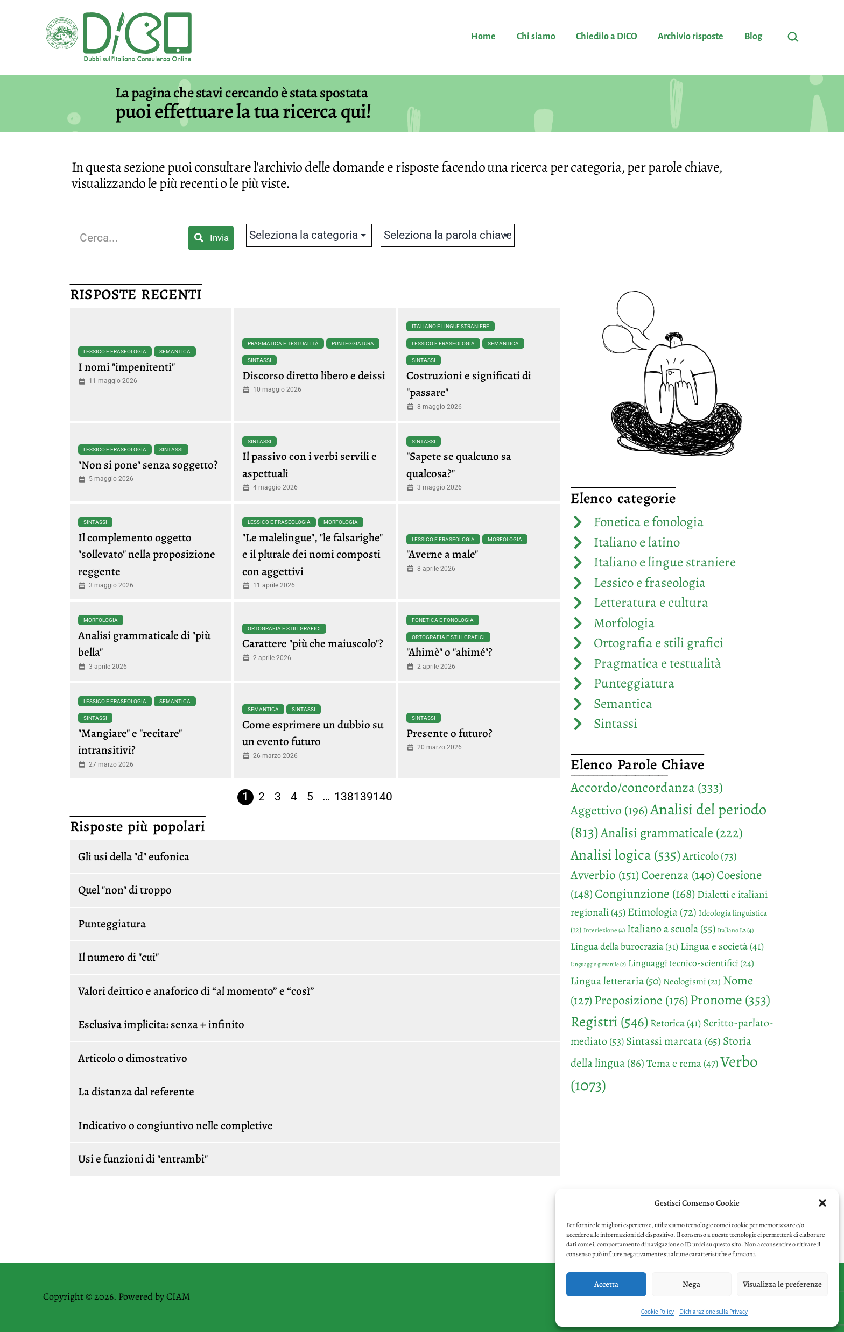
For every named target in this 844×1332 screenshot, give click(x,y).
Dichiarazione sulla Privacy (713, 1311)
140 (382, 796)
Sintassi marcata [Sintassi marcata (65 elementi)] (673, 1040)
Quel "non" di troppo (125, 889)
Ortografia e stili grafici (284, 629)
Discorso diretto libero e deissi (313, 375)
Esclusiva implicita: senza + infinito (161, 1024)
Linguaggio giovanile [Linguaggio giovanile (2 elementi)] (598, 964)
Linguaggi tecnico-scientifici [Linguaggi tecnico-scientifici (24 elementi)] (691, 963)
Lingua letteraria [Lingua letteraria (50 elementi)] (616, 981)
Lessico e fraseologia (114, 352)
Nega (691, 1284)
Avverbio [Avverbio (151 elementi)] (605, 875)
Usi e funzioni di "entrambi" (143, 1158)
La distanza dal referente (136, 1091)
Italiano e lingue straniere (450, 326)
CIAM (178, 1296)
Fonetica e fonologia (443, 620)
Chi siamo (536, 36)
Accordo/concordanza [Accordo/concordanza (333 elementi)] (647, 787)
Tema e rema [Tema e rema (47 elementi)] (682, 1063)
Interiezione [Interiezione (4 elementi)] (604, 930)
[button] (822, 1203)
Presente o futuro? (449, 733)
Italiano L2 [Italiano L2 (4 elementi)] (736, 930)
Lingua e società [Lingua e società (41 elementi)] (722, 946)
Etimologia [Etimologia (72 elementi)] (662, 911)
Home (483, 36)
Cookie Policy (657, 1311)
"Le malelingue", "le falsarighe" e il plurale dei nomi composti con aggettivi (312, 554)
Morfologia (340, 522)
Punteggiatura (353, 343)
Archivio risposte (690, 36)
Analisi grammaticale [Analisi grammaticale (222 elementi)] (672, 832)
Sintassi (259, 360)
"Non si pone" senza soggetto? (148, 464)
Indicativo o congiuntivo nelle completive (175, 1125)
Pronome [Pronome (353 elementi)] (730, 999)
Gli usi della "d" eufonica (133, 856)
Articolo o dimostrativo (132, 1058)
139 (363, 796)
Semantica (175, 352)
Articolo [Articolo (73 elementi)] (710, 855)
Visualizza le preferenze (782, 1284)
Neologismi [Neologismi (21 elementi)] (692, 981)
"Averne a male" (442, 554)
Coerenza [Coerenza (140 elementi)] (677, 875)
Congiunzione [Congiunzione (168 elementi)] (645, 893)
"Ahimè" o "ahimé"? (449, 652)
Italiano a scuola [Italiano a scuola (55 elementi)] (671, 929)
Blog (753, 36)
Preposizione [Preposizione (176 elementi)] (641, 1000)
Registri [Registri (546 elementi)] (609, 1021)
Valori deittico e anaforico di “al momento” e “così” (196, 990)
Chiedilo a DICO (606, 36)
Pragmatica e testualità (283, 343)
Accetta (606, 1284)
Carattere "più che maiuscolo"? (312, 643)
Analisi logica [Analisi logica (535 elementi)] (625, 855)
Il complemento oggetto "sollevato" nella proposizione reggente (146, 554)
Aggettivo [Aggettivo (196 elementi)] (609, 810)
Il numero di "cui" (118, 957)
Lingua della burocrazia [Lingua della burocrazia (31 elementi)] (624, 946)
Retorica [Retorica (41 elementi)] (675, 1023)
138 (344, 796)
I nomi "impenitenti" (126, 366)
